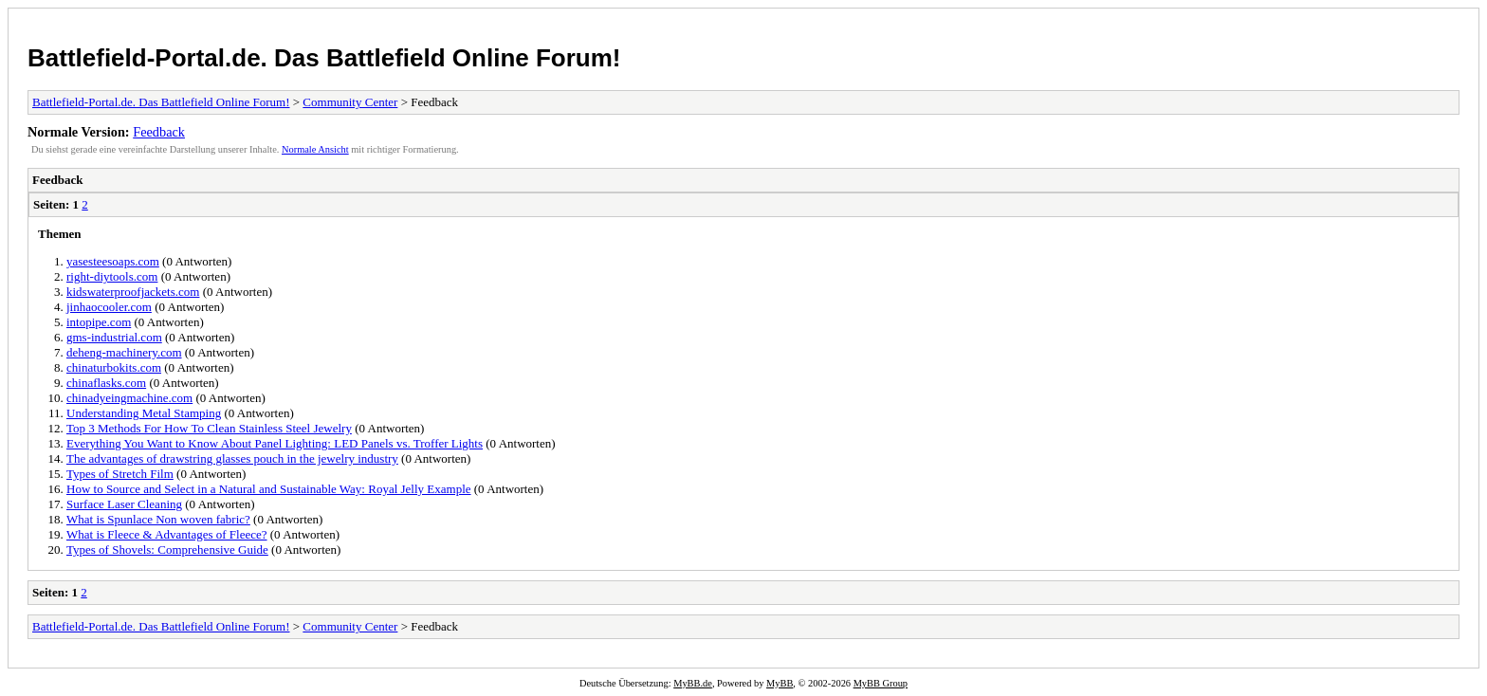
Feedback (159, 131)
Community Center (350, 102)
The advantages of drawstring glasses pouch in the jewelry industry (232, 458)
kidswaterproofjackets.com (132, 291)
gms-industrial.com (114, 337)
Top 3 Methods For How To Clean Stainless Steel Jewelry (209, 428)
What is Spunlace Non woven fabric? (158, 519)
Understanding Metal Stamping (143, 413)
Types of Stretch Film (120, 474)
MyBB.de (692, 683)
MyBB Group (881, 683)
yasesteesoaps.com (112, 261)
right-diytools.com (111, 276)
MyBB (779, 683)
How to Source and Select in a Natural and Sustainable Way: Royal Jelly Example (268, 489)
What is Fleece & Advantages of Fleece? (166, 534)
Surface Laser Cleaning (124, 504)
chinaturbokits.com (113, 367)
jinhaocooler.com (109, 307)
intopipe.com (98, 322)
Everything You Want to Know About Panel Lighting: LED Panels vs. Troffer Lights (274, 443)
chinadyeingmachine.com (129, 398)
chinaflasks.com (106, 382)
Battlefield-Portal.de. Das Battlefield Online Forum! (324, 58)
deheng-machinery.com (124, 352)
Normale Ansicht (315, 149)
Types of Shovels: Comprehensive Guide (167, 549)
